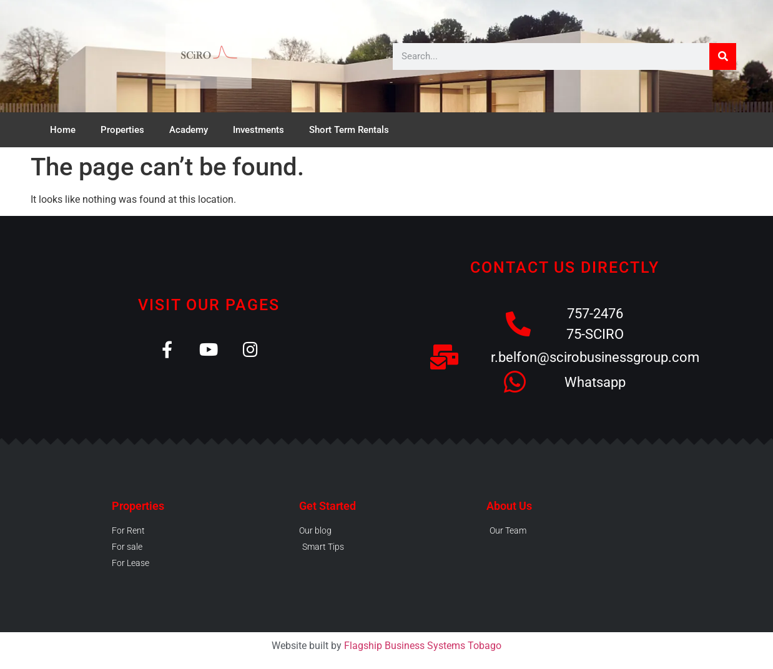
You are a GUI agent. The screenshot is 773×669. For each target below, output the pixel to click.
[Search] (722, 56)
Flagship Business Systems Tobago (422, 646)
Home (63, 129)
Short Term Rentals (349, 129)
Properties (122, 129)
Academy (188, 129)
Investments (258, 129)
